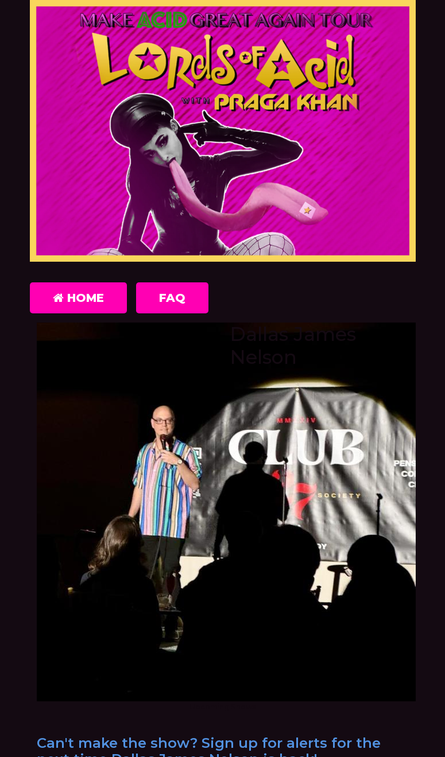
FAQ (172, 298)
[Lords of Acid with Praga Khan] (223, 133)
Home (78, 298)
